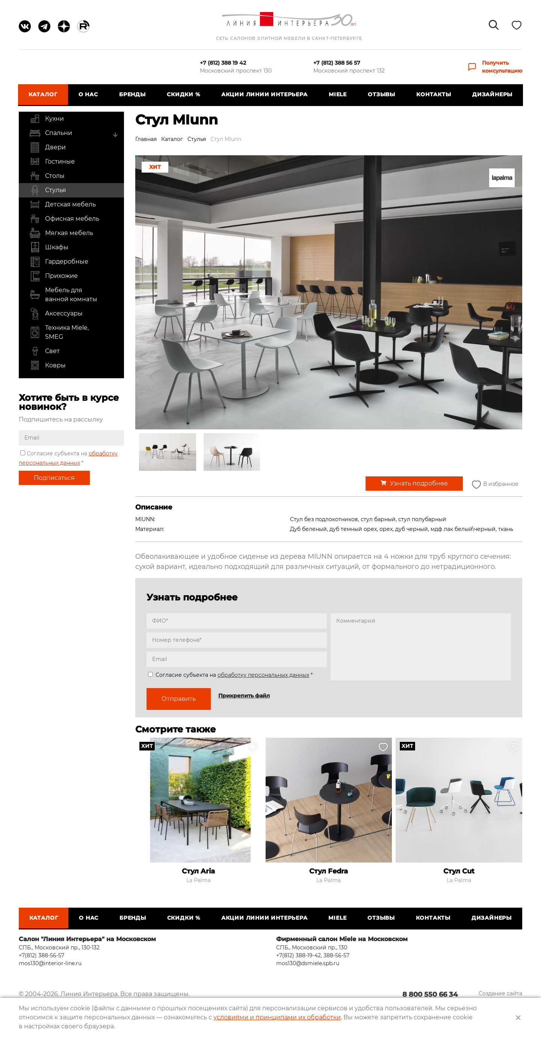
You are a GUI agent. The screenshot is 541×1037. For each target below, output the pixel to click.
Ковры (47, 365)
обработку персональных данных (263, 675)
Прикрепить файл (244, 695)
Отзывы (381, 94)
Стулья (47, 190)
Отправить (179, 698)
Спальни (50, 133)
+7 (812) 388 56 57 (336, 62)
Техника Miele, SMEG (59, 332)
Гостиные (52, 162)
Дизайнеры (491, 94)
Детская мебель (62, 204)
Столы (47, 176)
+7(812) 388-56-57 (41, 955)
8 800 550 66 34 (429, 994)
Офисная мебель (64, 219)
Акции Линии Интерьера (264, 94)
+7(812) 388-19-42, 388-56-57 (312, 955)
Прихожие (53, 276)
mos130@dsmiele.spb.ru (307, 963)
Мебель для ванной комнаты (63, 294)
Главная (146, 139)
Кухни (46, 119)
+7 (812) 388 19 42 (223, 62)
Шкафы (48, 247)
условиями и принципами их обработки (277, 1017)
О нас (88, 94)
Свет (44, 351)
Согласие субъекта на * (230, 675)
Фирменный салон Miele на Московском (342, 939)
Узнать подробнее (419, 483)
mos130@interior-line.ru (50, 963)
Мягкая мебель (61, 233)
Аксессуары (56, 313)
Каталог (43, 94)
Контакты (433, 94)
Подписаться (54, 477)
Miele (337, 94)
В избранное (494, 484)
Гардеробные (58, 262)
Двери (47, 147)
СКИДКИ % (183, 94)
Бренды (132, 94)
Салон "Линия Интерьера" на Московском (87, 939)
